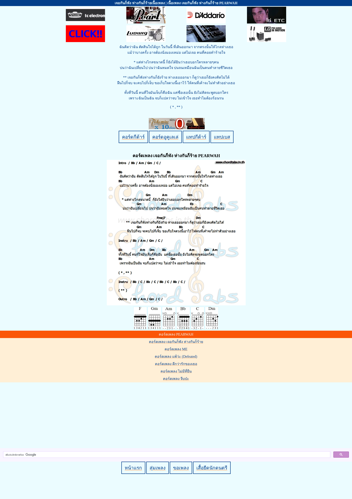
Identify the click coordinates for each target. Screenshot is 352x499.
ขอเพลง (181, 467)
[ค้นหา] (166, 455)
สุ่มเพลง (157, 467)
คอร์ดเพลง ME (176, 349)
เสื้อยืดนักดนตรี (211, 467)
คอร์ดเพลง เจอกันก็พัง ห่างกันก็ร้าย (176, 342)
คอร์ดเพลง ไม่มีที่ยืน (176, 371)
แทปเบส (222, 136)
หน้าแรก (133, 467)
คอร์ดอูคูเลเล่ (165, 136)
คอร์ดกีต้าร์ (133, 136)
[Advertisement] (176, 414)
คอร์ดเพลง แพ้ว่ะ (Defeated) (176, 356)
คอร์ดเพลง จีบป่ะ (176, 379)
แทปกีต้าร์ (196, 136)
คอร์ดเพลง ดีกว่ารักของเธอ (176, 364)
